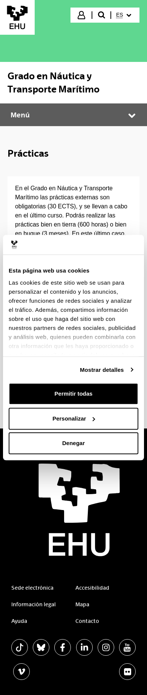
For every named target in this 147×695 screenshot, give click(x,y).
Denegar (73, 443)
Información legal (33, 604)
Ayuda (19, 621)
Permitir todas (74, 393)
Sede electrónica (32, 588)
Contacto (87, 621)
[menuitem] (124, 15)
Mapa (82, 604)
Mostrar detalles (102, 370)
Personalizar (73, 418)
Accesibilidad (92, 588)
